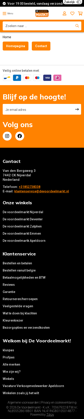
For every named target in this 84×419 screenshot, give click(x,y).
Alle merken (11, 364)
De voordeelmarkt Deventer (23, 219)
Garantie (9, 292)
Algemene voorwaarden (23, 402)
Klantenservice (19, 254)
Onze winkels (17, 202)
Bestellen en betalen (17, 263)
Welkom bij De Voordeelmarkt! (37, 340)
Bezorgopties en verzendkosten (26, 327)
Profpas (9, 357)
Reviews (9, 284)
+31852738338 (29, 187)
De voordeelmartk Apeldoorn (24, 240)
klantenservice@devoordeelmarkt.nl (41, 191)
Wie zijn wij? (12, 371)
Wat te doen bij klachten (20, 313)
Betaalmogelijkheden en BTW (24, 277)
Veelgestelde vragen (18, 306)
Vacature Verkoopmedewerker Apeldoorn (33, 386)
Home (7, 37)
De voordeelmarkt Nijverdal (23, 212)
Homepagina (15, 46)
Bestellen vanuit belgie (19, 270)
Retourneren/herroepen (20, 299)
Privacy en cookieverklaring (58, 402)
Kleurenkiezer (13, 320)
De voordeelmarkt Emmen (22, 233)
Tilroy (50, 414)
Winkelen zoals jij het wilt (21, 393)
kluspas (8, 350)
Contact (41, 46)
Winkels (8, 379)
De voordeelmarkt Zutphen (22, 226)
